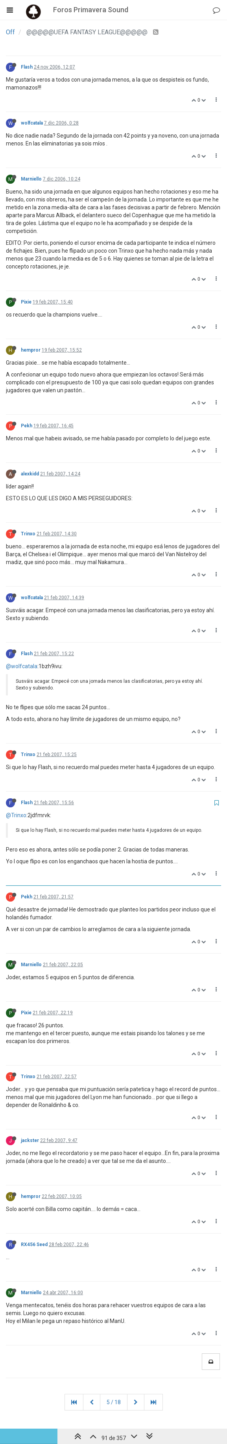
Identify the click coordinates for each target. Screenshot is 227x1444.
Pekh (26, 426)
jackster (30, 1140)
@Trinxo (16, 815)
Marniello (31, 179)
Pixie (26, 302)
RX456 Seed (34, 1244)
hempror (31, 350)
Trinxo (28, 534)
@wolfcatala (21, 666)
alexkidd (30, 474)
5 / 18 (114, 1402)
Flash (27, 67)
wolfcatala (32, 123)
